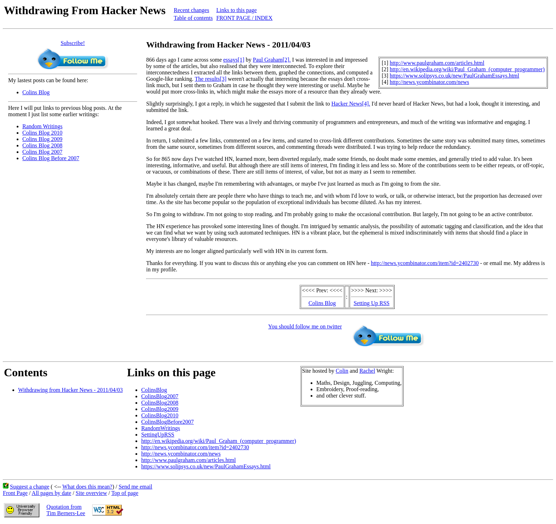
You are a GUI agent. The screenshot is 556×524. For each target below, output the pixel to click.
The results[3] (210, 79)
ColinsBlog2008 (159, 403)
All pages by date (51, 493)
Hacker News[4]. (351, 104)
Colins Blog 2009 (42, 139)
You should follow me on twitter (305, 326)
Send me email (135, 487)
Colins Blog (36, 92)
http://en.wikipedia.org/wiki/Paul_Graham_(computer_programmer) (467, 69)
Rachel (367, 371)
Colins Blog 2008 (42, 145)
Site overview (91, 493)
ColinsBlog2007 (159, 396)
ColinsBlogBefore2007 (167, 422)
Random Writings (42, 126)
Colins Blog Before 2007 (50, 158)
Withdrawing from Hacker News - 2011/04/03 (70, 390)
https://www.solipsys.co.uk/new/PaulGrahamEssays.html (454, 76)
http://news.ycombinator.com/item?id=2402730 (425, 263)
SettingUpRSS (157, 435)
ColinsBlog (154, 390)
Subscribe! (73, 43)
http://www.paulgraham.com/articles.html (437, 63)
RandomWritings (160, 428)
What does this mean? (87, 487)
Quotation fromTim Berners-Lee (65, 510)
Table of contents (193, 18)
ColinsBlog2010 (159, 415)
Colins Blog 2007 (42, 152)
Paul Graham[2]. (272, 60)
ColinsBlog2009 (159, 409)
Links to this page (236, 10)
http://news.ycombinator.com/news (429, 82)
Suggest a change (29, 487)
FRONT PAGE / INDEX (244, 18)
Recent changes (191, 10)
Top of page (124, 493)
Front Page (15, 493)
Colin (342, 371)
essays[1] (234, 60)
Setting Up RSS (371, 303)
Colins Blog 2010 (42, 133)
